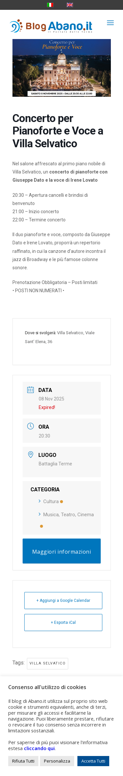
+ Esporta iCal (63, 622)
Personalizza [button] (57, 761)
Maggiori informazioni (61, 551)
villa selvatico (48, 663)
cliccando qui (39, 748)
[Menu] (110, 23)
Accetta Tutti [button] (93, 761)
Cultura (51, 501)
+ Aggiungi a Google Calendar (63, 600)
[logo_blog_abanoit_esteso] (51, 23)
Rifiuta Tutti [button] (23, 761)
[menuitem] (110, 23)
